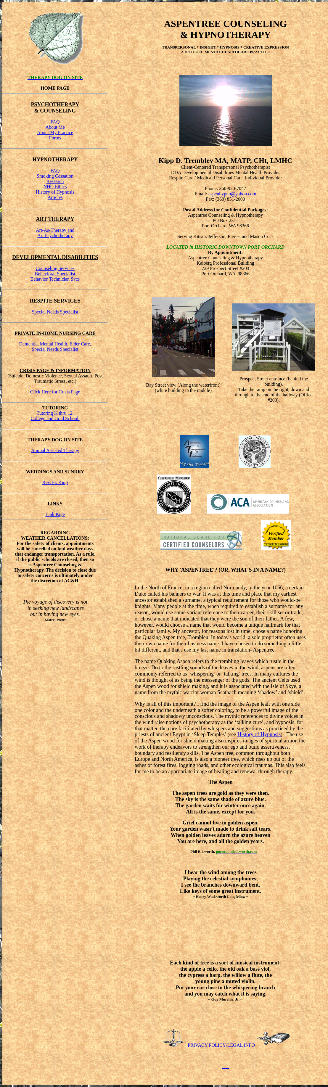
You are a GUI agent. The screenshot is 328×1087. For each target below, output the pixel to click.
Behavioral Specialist (55, 273)
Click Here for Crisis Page (55, 391)
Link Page (55, 514)
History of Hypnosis (55, 191)
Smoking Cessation (55, 176)
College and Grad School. (54, 418)
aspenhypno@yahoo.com (232, 193)
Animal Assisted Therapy (55, 450)
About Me (55, 127)
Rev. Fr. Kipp (55, 482)
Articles (55, 197)
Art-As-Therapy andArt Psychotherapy (55, 233)
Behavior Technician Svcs (55, 279)
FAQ (55, 121)
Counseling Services (55, 268)
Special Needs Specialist (55, 311)
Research (55, 181)
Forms (55, 137)
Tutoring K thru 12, (55, 413)
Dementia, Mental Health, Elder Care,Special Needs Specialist (55, 346)
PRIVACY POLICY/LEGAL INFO (221, 1045)
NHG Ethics (55, 186)
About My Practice (55, 132)
